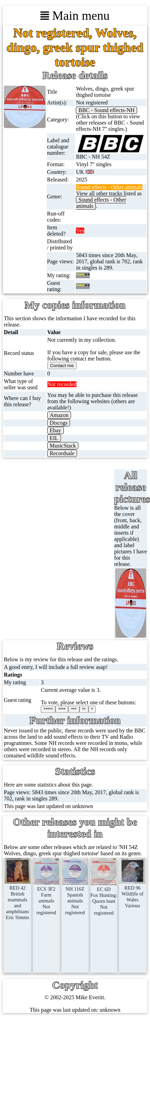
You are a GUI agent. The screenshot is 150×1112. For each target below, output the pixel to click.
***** (48, 709)
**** (61, 709)
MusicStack (63, 446)
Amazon (59, 415)
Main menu (75, 16)
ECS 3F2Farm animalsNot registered (46, 897)
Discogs (59, 423)
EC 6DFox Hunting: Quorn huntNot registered (103, 898)
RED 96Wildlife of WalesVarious (132, 893)
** (84, 709)
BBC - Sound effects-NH (106, 110)
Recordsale (62, 453)
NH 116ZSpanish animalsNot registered (75, 897)
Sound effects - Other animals (101, 203)
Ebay (55, 430)
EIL (54, 438)
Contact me (62, 365)
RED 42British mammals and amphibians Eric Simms (18, 899)
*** (74, 709)
